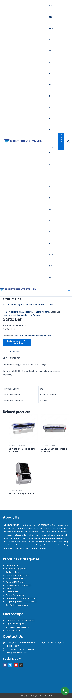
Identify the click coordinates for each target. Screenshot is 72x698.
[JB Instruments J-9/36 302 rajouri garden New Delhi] (36, 680)
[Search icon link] (68, 141)
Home (50, 11)
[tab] (39, 351)
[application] (52, 147)
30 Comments (9, 304)
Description (14, 351)
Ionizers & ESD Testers (21, 312)
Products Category (51, 147)
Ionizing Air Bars (41, 312)
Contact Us (51, 260)
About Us (51, 39)
